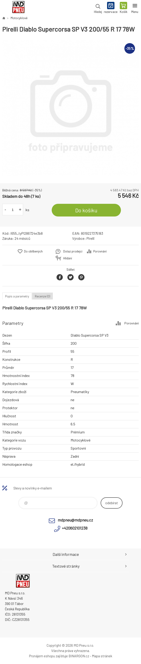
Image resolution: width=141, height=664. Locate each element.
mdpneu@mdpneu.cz (75, 520)
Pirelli (91, 238)
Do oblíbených (33, 251)
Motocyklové (19, 18)
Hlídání (67, 258)
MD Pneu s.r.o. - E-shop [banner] (18, 8)
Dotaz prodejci (72, 251)
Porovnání (100, 251)
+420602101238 (74, 528)
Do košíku (86, 210)
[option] (70, 108)
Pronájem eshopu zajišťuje (48, 656)
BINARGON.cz (79, 656)
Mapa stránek (102, 656)
